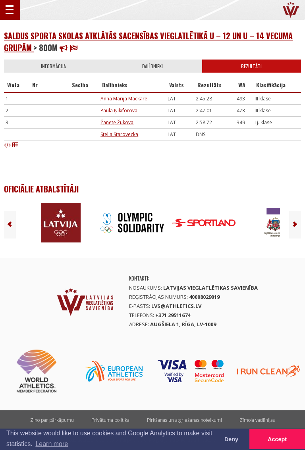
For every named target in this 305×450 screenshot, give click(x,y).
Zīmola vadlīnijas (257, 420)
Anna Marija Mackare (123, 98)
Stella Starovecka (119, 134)
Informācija (53, 66)
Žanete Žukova (116, 122)
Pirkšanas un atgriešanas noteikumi (184, 420)
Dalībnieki (152, 66)
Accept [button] (277, 439)
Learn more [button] (51, 443)
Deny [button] (231, 439)
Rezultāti (251, 66)
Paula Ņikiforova (118, 110)
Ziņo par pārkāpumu (52, 420)
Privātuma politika (110, 420)
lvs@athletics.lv (176, 306)
